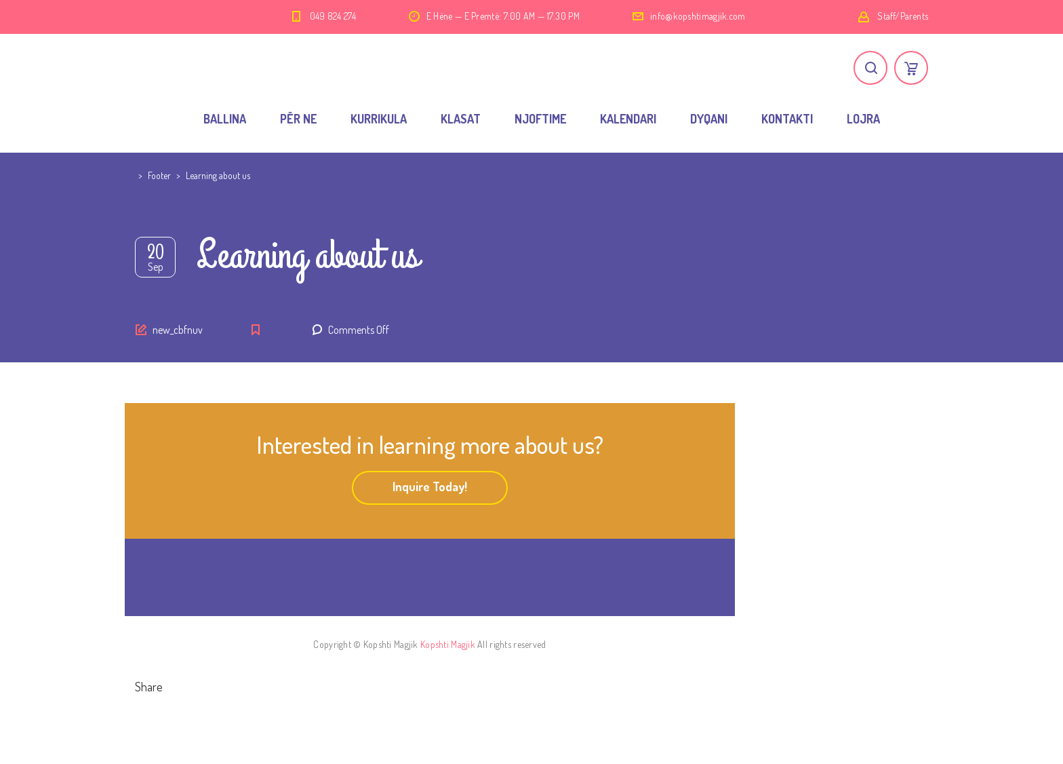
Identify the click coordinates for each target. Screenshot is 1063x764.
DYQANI (708, 118)
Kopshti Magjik (447, 644)
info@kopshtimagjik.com (698, 16)
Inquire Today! (430, 486)
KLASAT (461, 118)
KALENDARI (628, 118)
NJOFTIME (540, 118)
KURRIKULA (378, 118)
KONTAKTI (787, 118)
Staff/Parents (902, 16)
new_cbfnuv (178, 330)
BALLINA (224, 118)
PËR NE (298, 118)
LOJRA (863, 118)
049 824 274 (333, 16)
